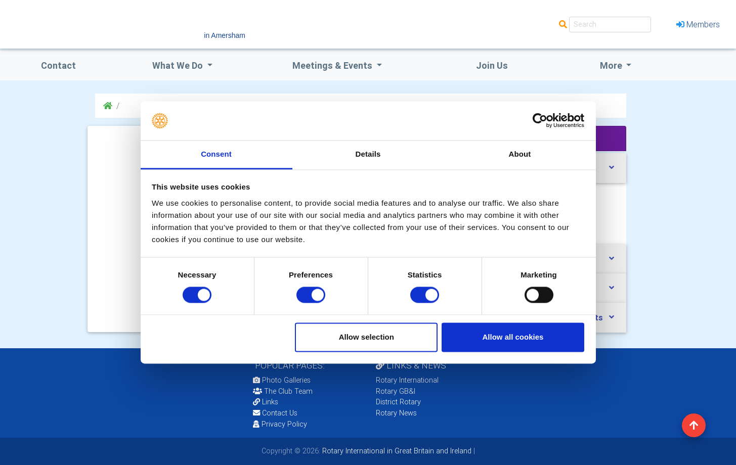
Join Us (492, 65)
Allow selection (366, 337)
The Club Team (283, 391)
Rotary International (407, 380)
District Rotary (398, 401)
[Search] (610, 24)
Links (265, 401)
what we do (178, 65)
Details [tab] (368, 154)
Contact (58, 65)
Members (698, 24)
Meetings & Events (333, 65)
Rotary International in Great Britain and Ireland (395, 450)
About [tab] (520, 154)
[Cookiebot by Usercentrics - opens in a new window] (540, 120)
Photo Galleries (282, 380)
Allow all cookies (512, 337)
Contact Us (275, 412)
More (612, 65)
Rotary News (396, 412)
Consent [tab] (216, 154)
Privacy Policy (280, 424)
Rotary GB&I (395, 391)
